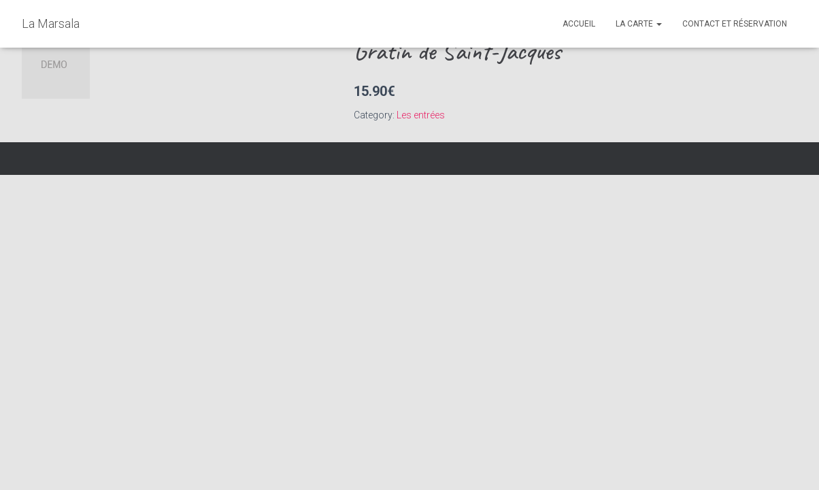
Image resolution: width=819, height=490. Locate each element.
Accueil (579, 24)
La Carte (639, 24)
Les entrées (421, 115)
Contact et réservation (734, 24)
